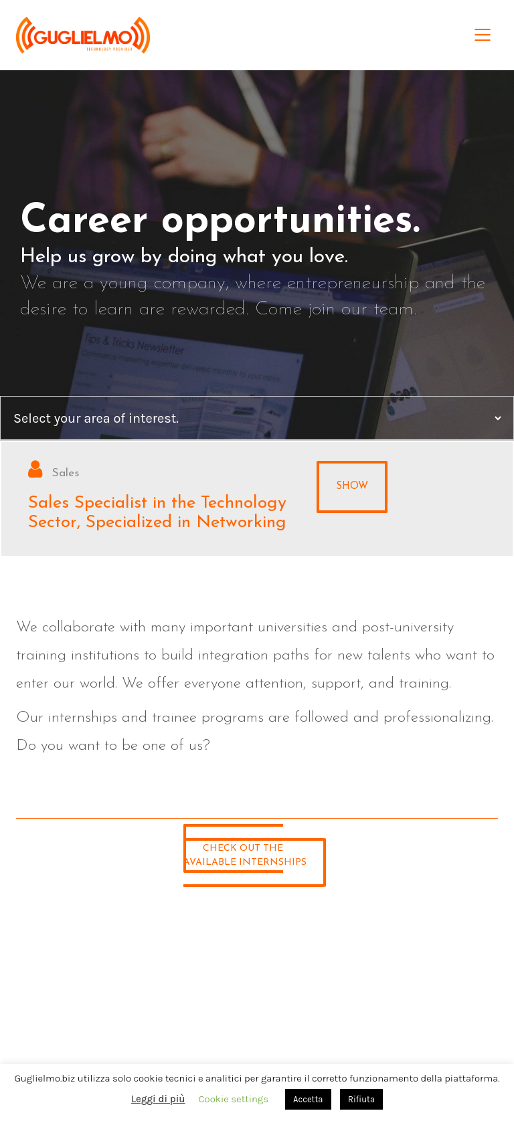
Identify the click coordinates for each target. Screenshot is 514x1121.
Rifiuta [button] (361, 1099)
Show (352, 487)
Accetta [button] (308, 1099)
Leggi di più (158, 1099)
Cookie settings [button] (233, 1099)
